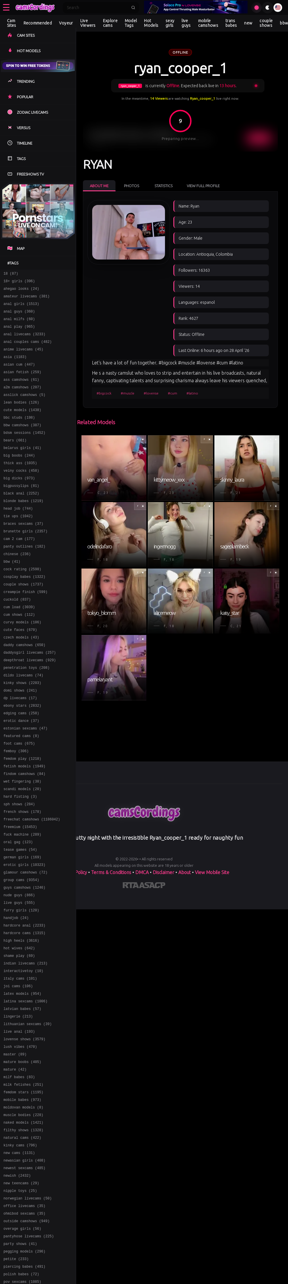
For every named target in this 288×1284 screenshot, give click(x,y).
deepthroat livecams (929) (29, 705)
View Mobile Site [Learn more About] (212, 872)
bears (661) (14, 460)
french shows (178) (22, 874)
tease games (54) (20, 916)
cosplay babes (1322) (24, 612)
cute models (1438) (22, 426)
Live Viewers (88, 23)
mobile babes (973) (22, 1195)
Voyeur (66, 23)
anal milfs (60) (19, 324)
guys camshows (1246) (24, 959)
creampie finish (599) (25, 629)
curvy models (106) (22, 663)
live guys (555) (19, 975)
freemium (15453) (20, 891)
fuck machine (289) (22, 899)
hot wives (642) (19, 1026)
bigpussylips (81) (21, 510)
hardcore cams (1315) (24, 1009)
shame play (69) (19, 1035)
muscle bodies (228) (23, 1212)
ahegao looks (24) (21, 291)
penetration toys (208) (26, 713)
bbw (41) (11, 595)
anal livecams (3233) (24, 341)
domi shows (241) (20, 739)
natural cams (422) (22, 1238)
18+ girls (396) (19, 282)
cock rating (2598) (22, 603)
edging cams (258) (21, 764)
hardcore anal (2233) (24, 1001)
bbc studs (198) (19, 434)
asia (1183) (14, 367)
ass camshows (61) (21, 392)
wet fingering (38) (22, 840)
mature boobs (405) (22, 1153)
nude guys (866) (19, 967)
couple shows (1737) (23, 620)
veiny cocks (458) (21, 494)
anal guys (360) (19, 316)
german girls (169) (22, 925)
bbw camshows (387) (22, 443)
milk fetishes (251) (23, 1178)
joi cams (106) (18, 1069)
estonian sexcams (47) (25, 781)
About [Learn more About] (184, 872)
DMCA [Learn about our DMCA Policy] (142, 872)
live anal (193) (19, 1119)
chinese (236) (17, 587)
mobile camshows (208, 23)
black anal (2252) (21, 519)
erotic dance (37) (21, 773)
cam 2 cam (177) (19, 570)
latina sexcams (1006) (25, 1085)
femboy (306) (16, 806)
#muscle (127, 393)
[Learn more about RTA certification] (131, 886)
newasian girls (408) (24, 1263)
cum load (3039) (19, 646)
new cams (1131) (19, 1255)
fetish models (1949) (24, 823)
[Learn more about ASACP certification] (152, 886)
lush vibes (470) (20, 1136)
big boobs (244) (19, 477)
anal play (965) (19, 333)
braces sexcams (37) (23, 553)
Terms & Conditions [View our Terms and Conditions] (111, 872)
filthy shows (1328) (23, 1229)
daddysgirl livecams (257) (29, 696)
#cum (172, 393)
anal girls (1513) (21, 308)
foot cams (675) (19, 798)
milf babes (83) (19, 1170)
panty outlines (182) (24, 578)
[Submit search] (133, 7)
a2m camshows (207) (22, 401)
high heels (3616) (21, 1018)
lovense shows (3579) (24, 1128)
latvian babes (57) (22, 1094)
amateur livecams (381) (26, 299)
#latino (192, 393)
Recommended (38, 23)
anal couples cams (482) (27, 350)
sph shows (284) (19, 866)
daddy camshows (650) (24, 688)
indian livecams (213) (25, 1043)
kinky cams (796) (20, 1246)
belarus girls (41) (22, 468)
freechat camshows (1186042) (31, 882)
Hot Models (151, 23)
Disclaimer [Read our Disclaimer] (163, 872)
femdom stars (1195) (23, 1187)
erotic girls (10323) (24, 933)
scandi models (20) (22, 849)
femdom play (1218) (22, 815)
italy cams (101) (20, 1060)
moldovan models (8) (23, 1204)
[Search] (97, 7)
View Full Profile (203, 186)
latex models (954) (22, 1077)
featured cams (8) (21, 789)
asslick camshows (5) (24, 409)
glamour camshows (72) (25, 942)
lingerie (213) (18, 1102)
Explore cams (110, 23)
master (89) (14, 1145)
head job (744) (18, 536)
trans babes (231, 23)
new (248, 23)
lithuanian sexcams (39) (27, 1111)
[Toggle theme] (267, 7)
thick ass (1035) (20, 485)
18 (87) (10, 274)
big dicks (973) (19, 502)
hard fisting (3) (20, 857)
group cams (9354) (21, 950)
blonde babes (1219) (23, 527)
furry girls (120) (21, 984)
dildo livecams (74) (23, 722)
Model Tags (131, 23)
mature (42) (14, 1162)
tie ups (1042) (18, 544)
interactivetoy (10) (23, 1052)
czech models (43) (21, 680)
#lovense (151, 393)
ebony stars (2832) (22, 756)
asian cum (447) (19, 375)
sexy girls (170, 23)
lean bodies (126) (21, 417)
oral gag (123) (18, 908)
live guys (186, 23)
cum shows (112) (19, 654)
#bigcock (104, 393)
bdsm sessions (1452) (24, 451)
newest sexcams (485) (24, 1271)
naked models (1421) (23, 1221)
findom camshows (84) (24, 832)
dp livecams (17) (20, 747)
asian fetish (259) (22, 384)
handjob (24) (16, 992)
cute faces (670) (20, 671)
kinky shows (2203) (22, 730)
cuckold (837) (17, 637)
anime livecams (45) (23, 358)
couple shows (266, 23)
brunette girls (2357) (25, 561)
